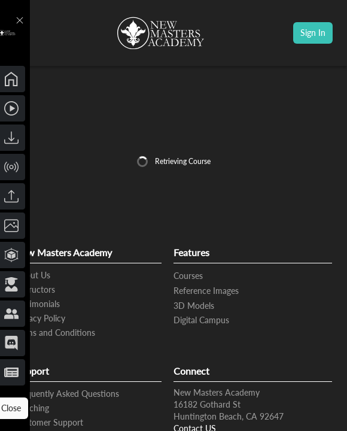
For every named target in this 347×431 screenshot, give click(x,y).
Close (77, 408)
